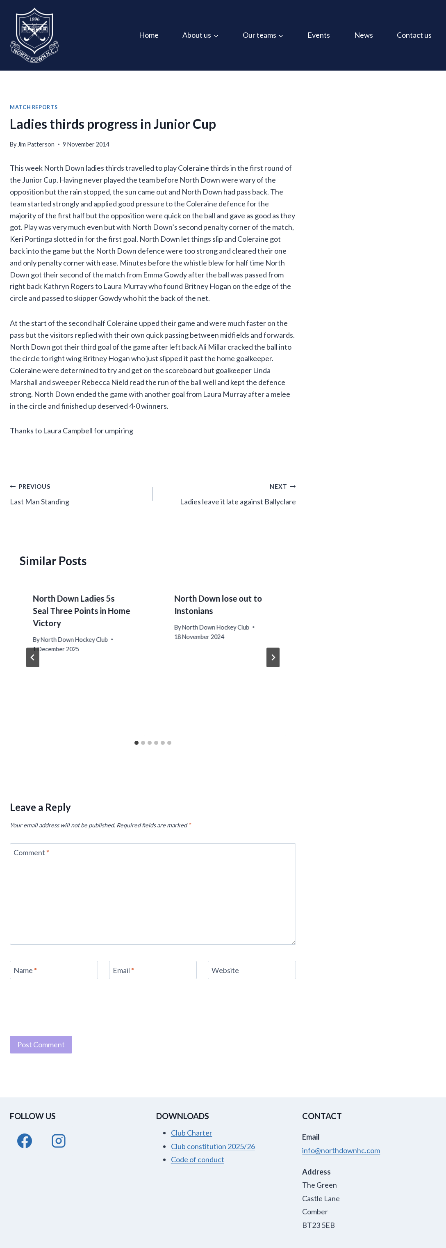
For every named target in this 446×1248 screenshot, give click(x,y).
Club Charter (191, 1132)
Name (25, 970)
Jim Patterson (36, 144)
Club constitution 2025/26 (213, 1146)
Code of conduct (197, 1159)
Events (318, 34)
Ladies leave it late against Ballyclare (228, 493)
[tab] (136, 743)
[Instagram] (58, 1141)
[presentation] (72, 1006)
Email (123, 970)
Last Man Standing (78, 493)
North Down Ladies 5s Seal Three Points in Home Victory (81, 610)
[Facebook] (24, 1141)
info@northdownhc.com (341, 1150)
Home (149, 34)
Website (225, 970)
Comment (31, 852)
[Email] (153, 970)
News (363, 34)
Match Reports (33, 107)
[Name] (54, 970)
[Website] (252, 970)
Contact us (414, 34)
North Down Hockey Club (74, 639)
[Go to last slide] (32, 657)
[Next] (273, 657)
